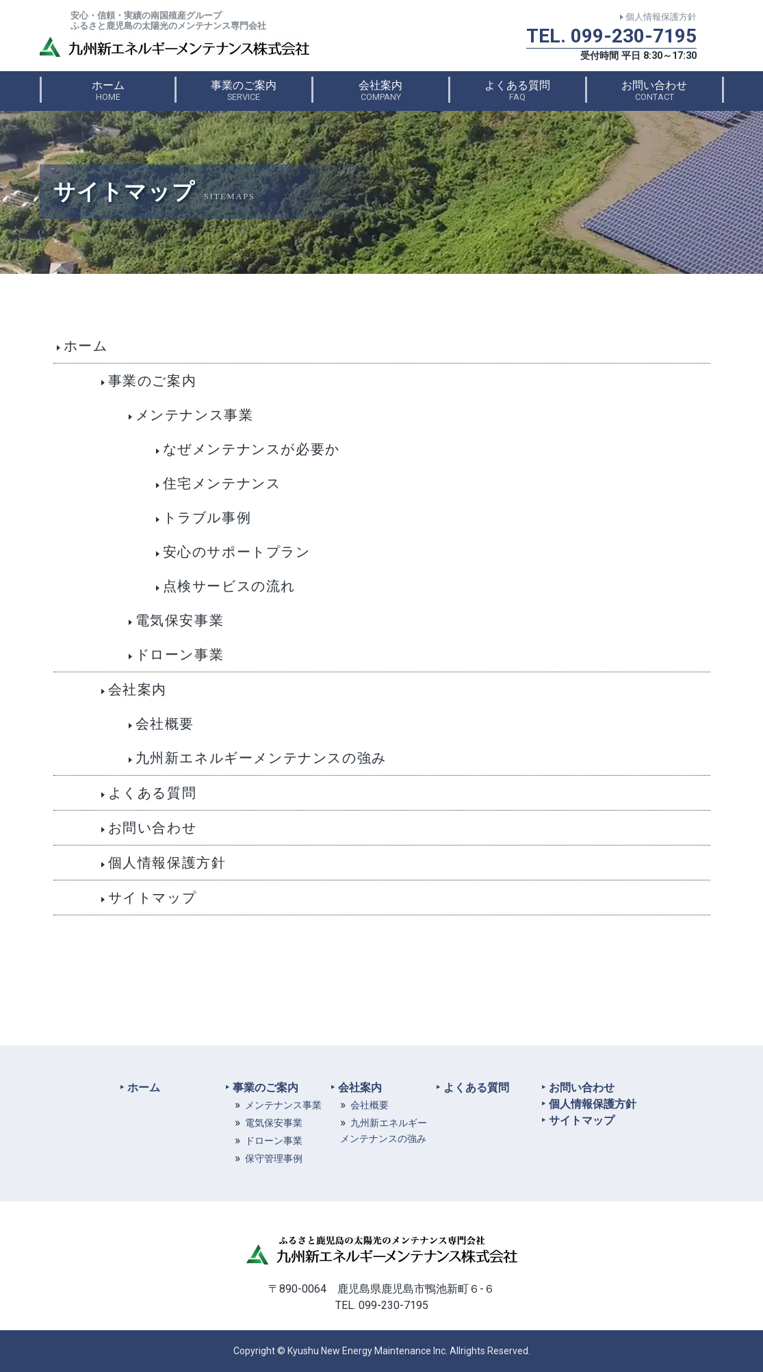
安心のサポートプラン (237, 552)
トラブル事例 (207, 517)
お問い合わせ (654, 90)
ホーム (108, 90)
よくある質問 (517, 90)
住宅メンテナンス (222, 483)
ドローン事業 (179, 654)
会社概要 (164, 723)
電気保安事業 (179, 620)
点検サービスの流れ (229, 586)
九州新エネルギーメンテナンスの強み (261, 758)
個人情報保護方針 (661, 17)
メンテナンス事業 (283, 1105)
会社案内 (380, 90)
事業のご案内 (243, 90)
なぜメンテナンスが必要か (251, 449)
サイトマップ (152, 897)
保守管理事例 (273, 1159)
